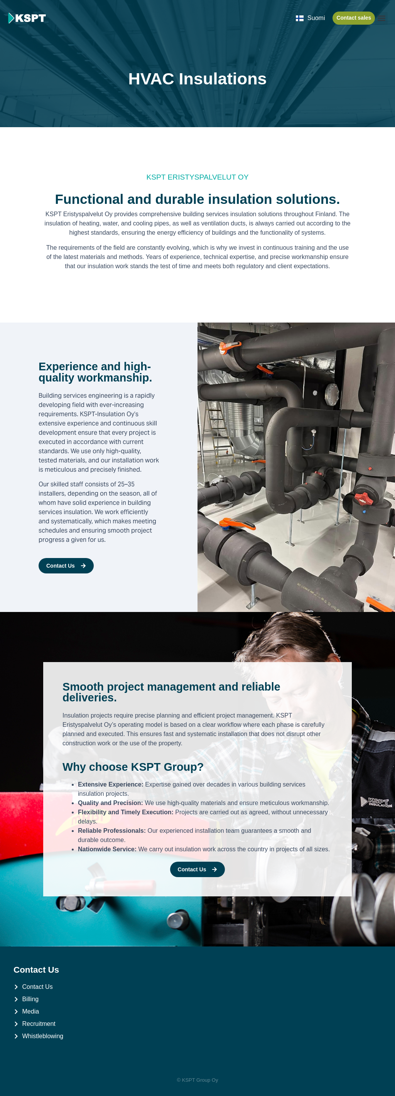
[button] (381, 18)
